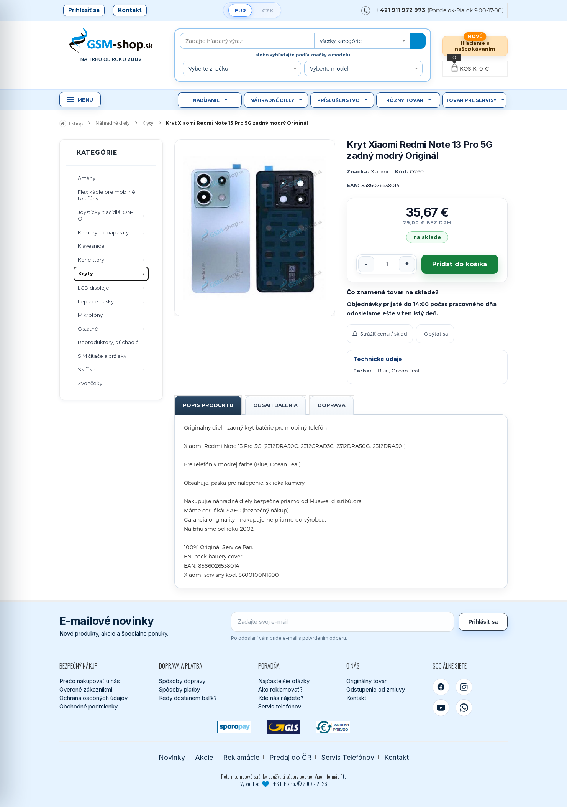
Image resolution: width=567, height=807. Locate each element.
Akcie (204, 757)
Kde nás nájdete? (280, 698)
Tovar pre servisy (471, 100)
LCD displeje (93, 288)
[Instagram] (464, 687)
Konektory (91, 260)
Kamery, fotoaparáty (103, 232)
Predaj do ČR (290, 757)
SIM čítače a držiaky (102, 356)
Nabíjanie (206, 100)
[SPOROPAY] (234, 727)
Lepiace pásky (96, 301)
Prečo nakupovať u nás (89, 681)
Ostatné (88, 329)
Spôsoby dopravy (182, 681)
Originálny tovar (366, 681)
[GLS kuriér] (283, 727)
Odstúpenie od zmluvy (375, 689)
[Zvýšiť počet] (407, 264)
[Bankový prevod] (333, 727)
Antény (86, 178)
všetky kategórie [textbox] (341, 41)
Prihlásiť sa (84, 10)
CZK (268, 10)
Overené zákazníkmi (85, 689)
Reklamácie (241, 757)
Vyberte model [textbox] (329, 68)
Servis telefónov (279, 706)
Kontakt (130, 10)
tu (345, 776)
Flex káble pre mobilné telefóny (106, 195)
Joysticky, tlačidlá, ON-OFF (105, 215)
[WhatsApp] (464, 707)
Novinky (172, 757)
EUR (240, 10)
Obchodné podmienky (88, 706)
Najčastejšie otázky (284, 681)
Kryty (85, 273)
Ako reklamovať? (280, 689)
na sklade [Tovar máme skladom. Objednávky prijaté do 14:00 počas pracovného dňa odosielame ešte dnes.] (427, 237)
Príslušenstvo (338, 100)
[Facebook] (441, 687)
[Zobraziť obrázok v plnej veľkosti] (254, 228)
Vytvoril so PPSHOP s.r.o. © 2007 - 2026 (283, 783)
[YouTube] (441, 707)
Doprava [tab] (332, 405)
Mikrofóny (90, 315)
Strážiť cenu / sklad (379, 333)
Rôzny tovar (404, 100)
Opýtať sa (436, 334)
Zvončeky (90, 383)
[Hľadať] (418, 41)
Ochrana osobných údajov (93, 698)
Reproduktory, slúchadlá (108, 342)
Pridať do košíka (459, 264)
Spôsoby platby (179, 689)
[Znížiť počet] (366, 264)
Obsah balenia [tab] (275, 405)
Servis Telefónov (347, 757)
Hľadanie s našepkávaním (475, 46)
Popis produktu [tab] (208, 405)
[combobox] (362, 41)
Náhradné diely (272, 100)
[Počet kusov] (386, 264)
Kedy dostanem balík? (188, 698)
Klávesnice (91, 246)
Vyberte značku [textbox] (208, 68)
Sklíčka (86, 369)
